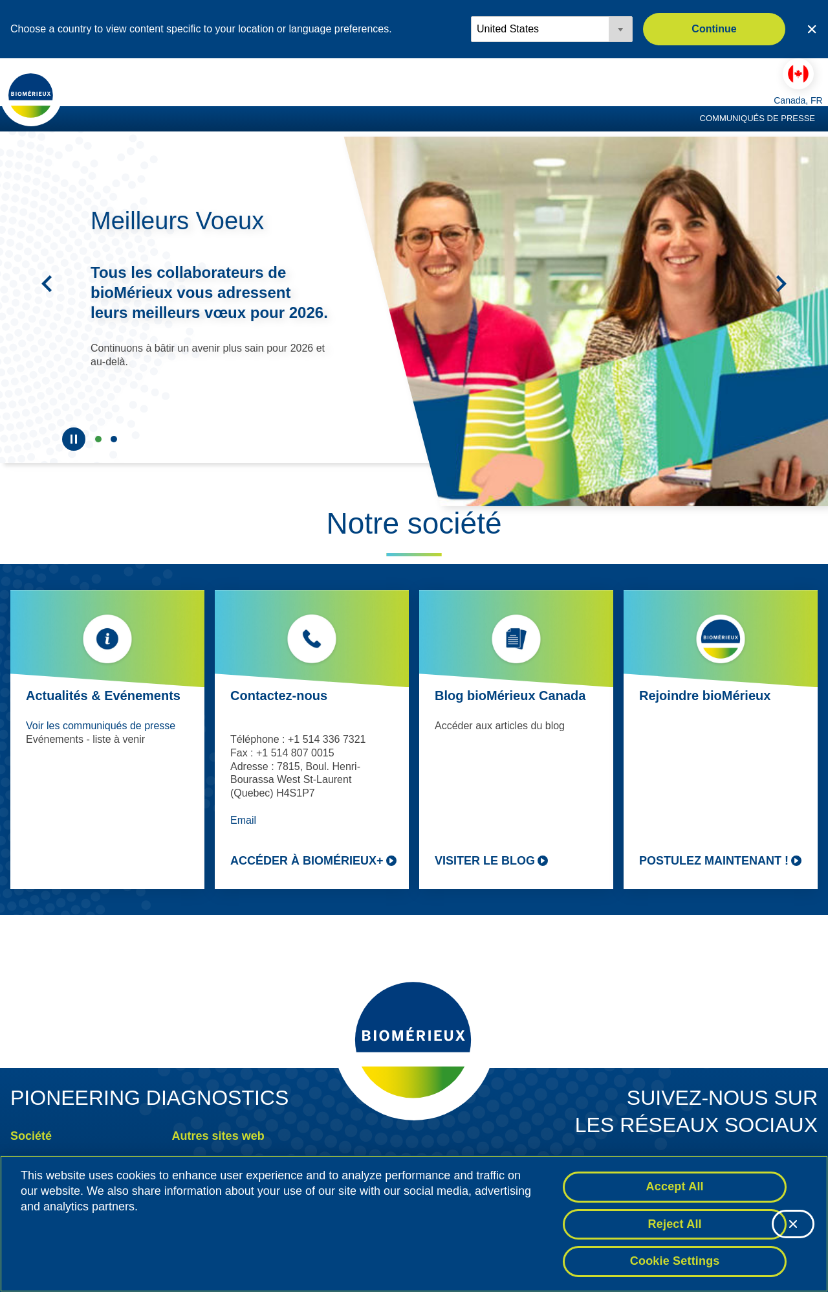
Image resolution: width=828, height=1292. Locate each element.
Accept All (675, 1186)
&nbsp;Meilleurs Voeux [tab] (98, 439)
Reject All (675, 1224)
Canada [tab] (114, 439)
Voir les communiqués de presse (100, 725)
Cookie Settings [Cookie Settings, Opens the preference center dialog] (675, 1260)
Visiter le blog (485, 860)
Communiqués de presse (757, 118)
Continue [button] (714, 28)
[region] (414, 1223)
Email (243, 820)
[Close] (793, 1224)
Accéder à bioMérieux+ (307, 860)
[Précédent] (46, 284)
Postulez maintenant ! (714, 860)
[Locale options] (552, 29)
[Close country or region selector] (812, 29)
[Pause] (73, 439)
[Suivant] (781, 284)
